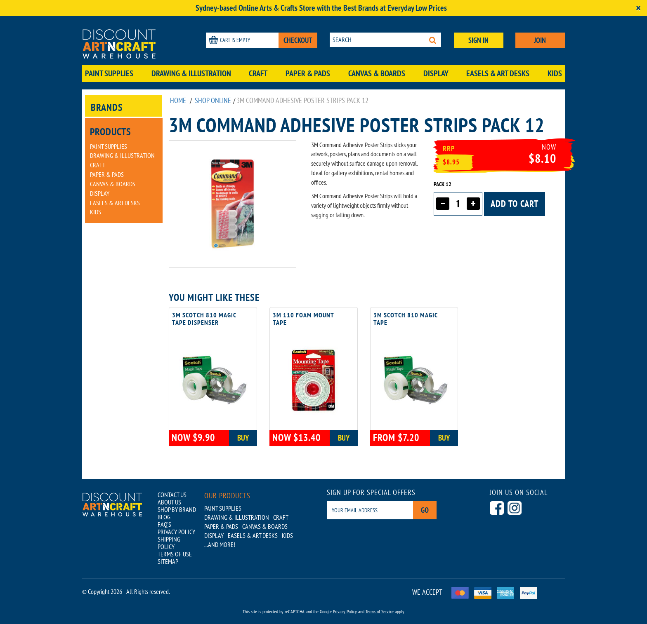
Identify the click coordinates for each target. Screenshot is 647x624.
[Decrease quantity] (442, 203)
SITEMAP (168, 561)
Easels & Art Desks (497, 73)
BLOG (164, 517)
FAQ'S (164, 524)
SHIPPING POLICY (169, 543)
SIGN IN (478, 40)
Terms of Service (380, 611)
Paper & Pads (308, 73)
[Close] (638, 8)
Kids (555, 73)
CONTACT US (172, 494)
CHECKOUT (297, 40)
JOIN (540, 40)
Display (436, 73)
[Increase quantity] (473, 203)
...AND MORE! (219, 544)
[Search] (432, 40)
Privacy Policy (345, 611)
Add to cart (514, 203)
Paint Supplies (109, 73)
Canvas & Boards (376, 73)
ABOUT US (169, 502)
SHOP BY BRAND (177, 509)
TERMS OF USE (175, 554)
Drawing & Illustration (191, 73)
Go (425, 510)
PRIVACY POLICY (176, 532)
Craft (258, 73)
